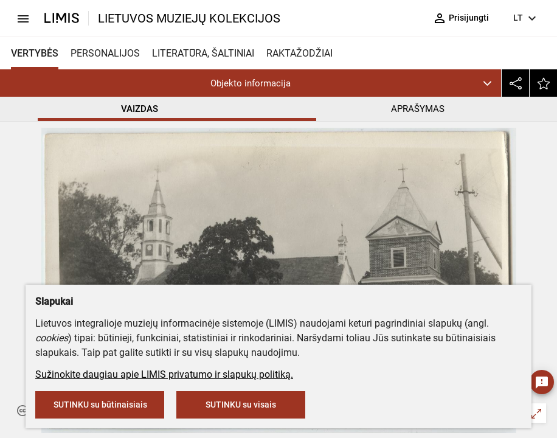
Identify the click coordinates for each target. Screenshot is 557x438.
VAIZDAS (139, 108)
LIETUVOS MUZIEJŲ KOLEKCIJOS (189, 18)
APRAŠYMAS (418, 108)
